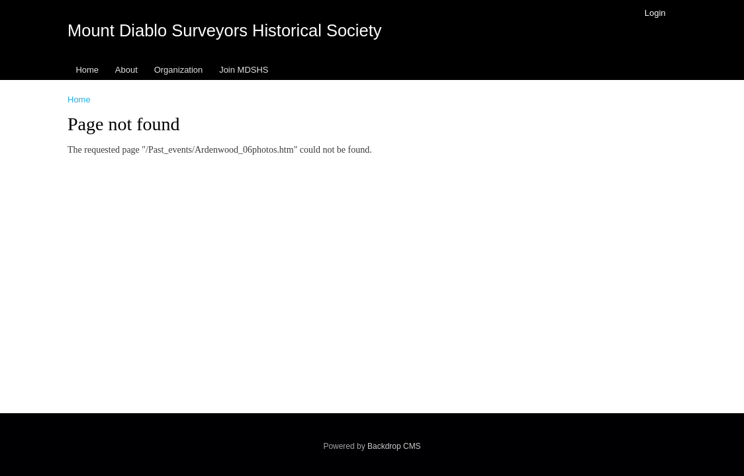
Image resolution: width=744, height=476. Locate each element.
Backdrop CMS (394, 446)
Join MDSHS (243, 70)
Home (87, 70)
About (126, 70)
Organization (178, 70)
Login (655, 13)
